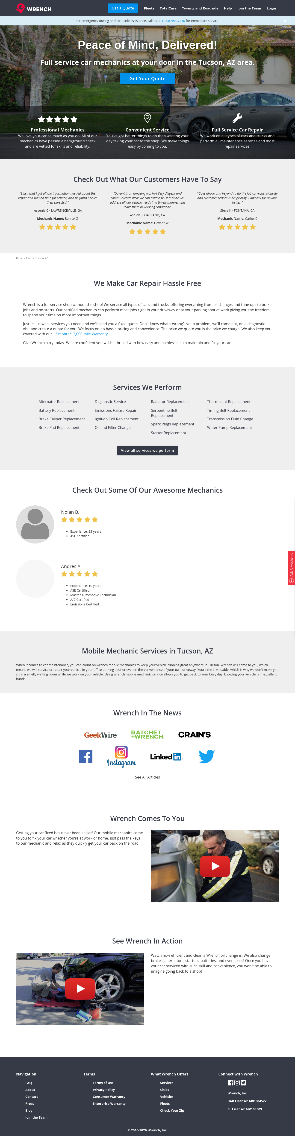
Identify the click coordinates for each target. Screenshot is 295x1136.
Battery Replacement (57, 410)
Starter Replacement (168, 432)
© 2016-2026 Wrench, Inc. (147, 1130)
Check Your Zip (172, 1110)
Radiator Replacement (170, 401)
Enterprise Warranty (109, 1103)
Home (19, 258)
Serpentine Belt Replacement (164, 413)
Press (29, 1103)
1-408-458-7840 (173, 20)
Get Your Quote (148, 78)
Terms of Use (103, 1083)
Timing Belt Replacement (228, 410)
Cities (29, 258)
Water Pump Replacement (229, 427)
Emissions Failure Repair (115, 410)
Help (228, 8)
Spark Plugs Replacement (172, 424)
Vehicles (167, 1096)
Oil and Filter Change (112, 427)
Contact (31, 1096)
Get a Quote (123, 8)
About (30, 1089)
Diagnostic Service (110, 401)
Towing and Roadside (200, 8)
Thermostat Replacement (229, 401)
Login (271, 8)
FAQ (28, 1083)
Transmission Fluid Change (230, 418)
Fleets (149, 8)
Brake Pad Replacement (59, 427)
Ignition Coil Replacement (117, 418)
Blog (28, 1110)
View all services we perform (147, 450)
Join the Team (249, 8)
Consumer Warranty (109, 1096)
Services (166, 1083)
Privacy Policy (104, 1089)
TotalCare (168, 8)
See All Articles (147, 777)
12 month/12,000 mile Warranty (80, 333)
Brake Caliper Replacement (62, 418)
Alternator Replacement (59, 401)
